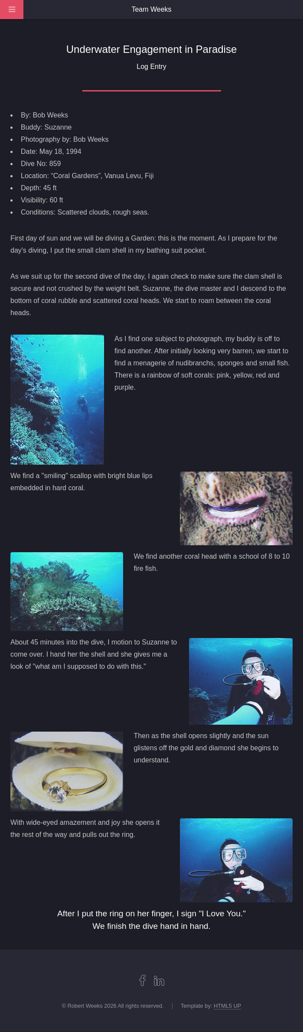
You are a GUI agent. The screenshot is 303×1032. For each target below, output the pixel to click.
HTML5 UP (227, 1006)
